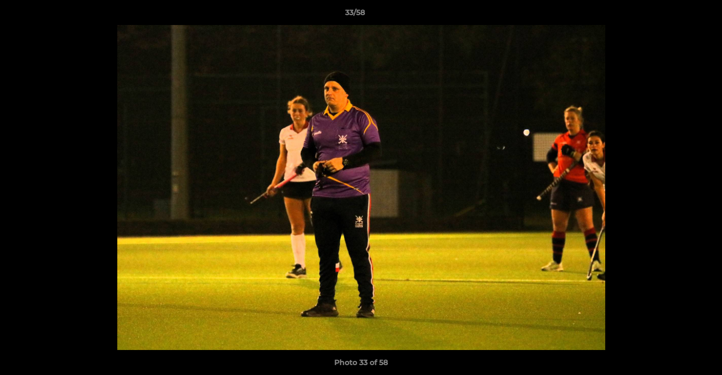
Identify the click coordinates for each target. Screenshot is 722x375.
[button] (678, 15)
